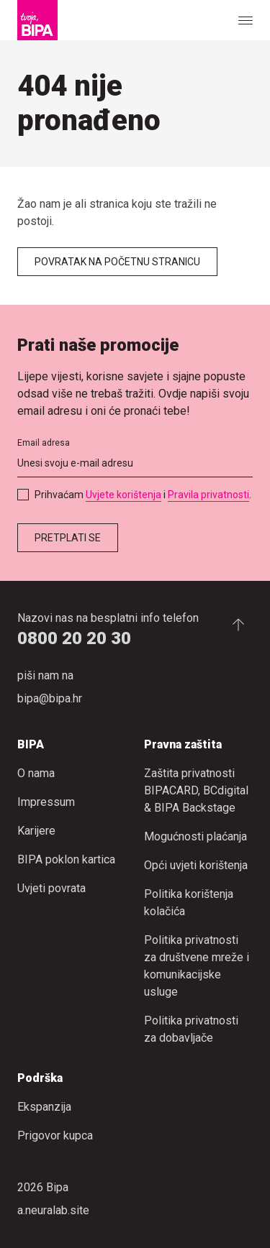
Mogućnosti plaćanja (195, 836)
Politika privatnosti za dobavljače (191, 1029)
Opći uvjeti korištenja (196, 865)
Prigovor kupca (55, 1135)
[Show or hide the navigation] (245, 20)
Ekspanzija (44, 1107)
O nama (36, 773)
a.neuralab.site (53, 1210)
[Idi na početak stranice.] (238, 624)
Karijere (36, 831)
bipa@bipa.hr (49, 698)
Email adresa (43, 443)
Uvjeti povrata (51, 888)
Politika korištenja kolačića (188, 902)
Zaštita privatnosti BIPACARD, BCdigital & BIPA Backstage (196, 790)
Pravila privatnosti (208, 494)
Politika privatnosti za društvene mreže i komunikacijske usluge (196, 966)
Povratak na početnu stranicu (117, 261)
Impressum (46, 802)
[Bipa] (37, 20)
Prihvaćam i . (143, 494)
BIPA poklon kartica (66, 859)
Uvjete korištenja (123, 494)
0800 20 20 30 (74, 638)
